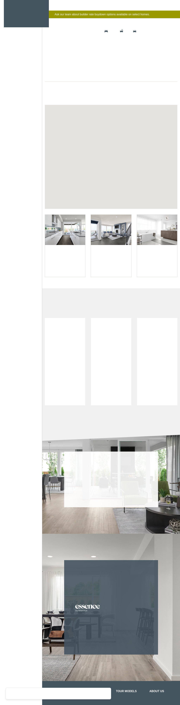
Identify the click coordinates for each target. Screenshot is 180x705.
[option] (65, 447)
